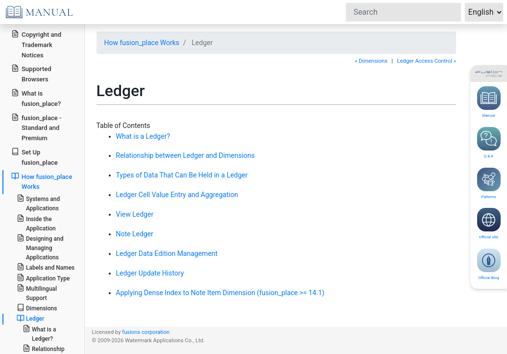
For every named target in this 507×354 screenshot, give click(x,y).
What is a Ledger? (143, 136)
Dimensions (37, 307)
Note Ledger (134, 234)
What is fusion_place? (36, 98)
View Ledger (135, 214)
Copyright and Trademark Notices (36, 44)
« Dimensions (371, 61)
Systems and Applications (38, 203)
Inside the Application (36, 223)
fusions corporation (145, 332)
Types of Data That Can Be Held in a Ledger (182, 175)
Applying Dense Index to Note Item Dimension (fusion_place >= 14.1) (220, 293)
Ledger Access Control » (426, 61)
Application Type (43, 278)
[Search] (403, 12)
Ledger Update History (150, 273)
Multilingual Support (37, 293)
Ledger (30, 318)
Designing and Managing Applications (40, 247)
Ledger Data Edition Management (167, 253)
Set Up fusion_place (34, 157)
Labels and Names (45, 267)
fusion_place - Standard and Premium (36, 127)
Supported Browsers (31, 73)
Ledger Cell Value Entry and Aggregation (177, 195)
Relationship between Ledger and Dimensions (185, 155)
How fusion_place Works (142, 43)
